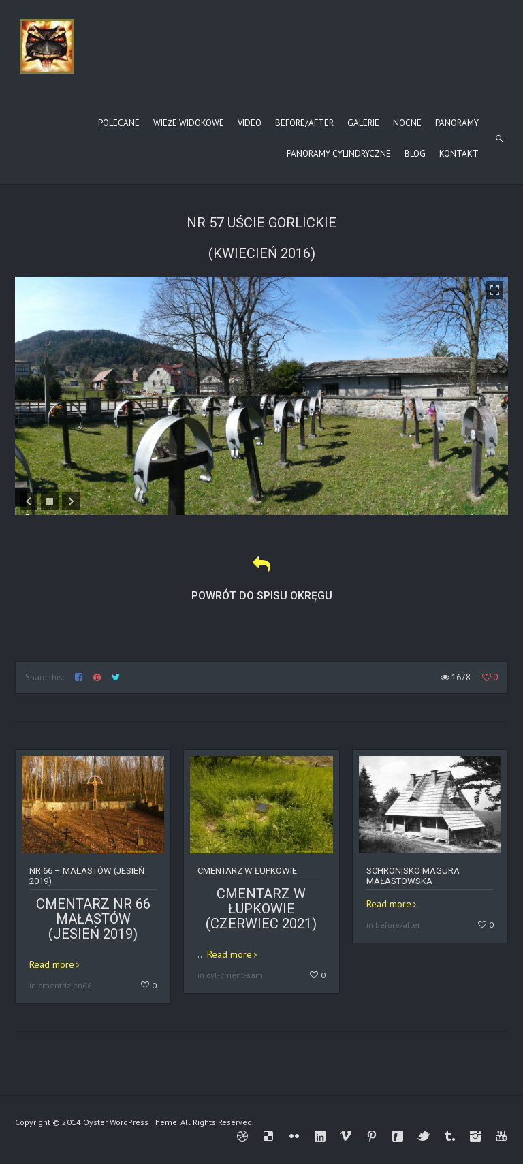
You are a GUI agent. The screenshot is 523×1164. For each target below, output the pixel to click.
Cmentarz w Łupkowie (247, 871)
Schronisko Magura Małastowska (413, 876)
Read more (51, 964)
